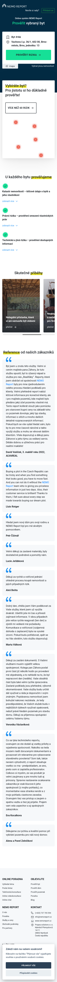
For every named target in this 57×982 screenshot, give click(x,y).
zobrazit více (8, 201)
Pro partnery (7, 928)
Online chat (6, 900)
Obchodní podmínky (10, 924)
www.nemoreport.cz (43, 921)
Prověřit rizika (28, 54)
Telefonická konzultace (11, 892)
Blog (33, 900)
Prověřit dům (36, 888)
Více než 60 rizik (21, 107)
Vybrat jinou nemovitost (43, 66)
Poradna (34, 896)
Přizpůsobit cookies (28, 973)
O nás (4, 912)
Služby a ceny (7, 920)
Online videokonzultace (11, 896)
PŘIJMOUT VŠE (29, 965)
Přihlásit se (48, 10)
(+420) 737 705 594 (43, 913)
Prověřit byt (35, 884)
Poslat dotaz (7, 888)
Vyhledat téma (8, 884)
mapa (10, 66)
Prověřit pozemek (38, 892)
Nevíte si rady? (32, 10)
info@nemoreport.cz (43, 917)
